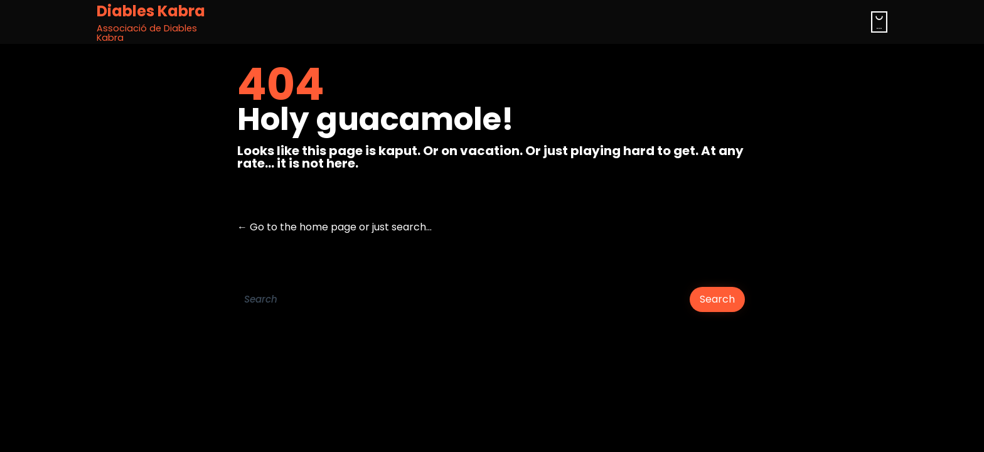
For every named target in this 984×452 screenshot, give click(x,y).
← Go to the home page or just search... (334, 227)
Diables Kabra (151, 11)
